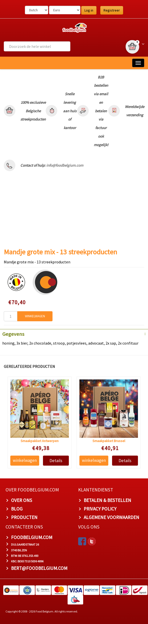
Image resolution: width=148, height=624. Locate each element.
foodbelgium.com (31, 537)
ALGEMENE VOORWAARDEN (111, 517)
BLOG (17, 509)
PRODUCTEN (24, 517)
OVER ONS (21, 500)
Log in (88, 10)
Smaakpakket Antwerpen (40, 440)
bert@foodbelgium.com (39, 568)
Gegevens (13, 334)
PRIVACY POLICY (100, 509)
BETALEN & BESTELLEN (107, 500)
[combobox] (37, 46)
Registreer (112, 10)
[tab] (74, 333)
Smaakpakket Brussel (108, 440)
